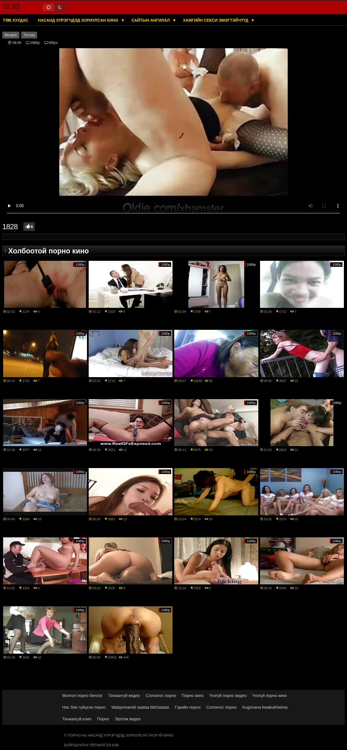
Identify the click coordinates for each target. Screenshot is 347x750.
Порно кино (192, 695)
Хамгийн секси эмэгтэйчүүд (216, 20)
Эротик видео (128, 719)
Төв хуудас (15, 20)
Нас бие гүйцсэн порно (83, 707)
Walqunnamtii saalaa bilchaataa (140, 707)
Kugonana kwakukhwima (265, 707)
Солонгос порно (161, 695)
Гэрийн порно (188, 707)
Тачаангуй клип (76, 719)
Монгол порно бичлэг (82, 695)
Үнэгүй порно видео (228, 695)
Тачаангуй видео (124, 695)
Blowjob (11, 35)
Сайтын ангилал (151, 20)
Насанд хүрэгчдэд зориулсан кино (78, 20)
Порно (103, 719)
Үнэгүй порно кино (269, 695)
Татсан (29, 35)
